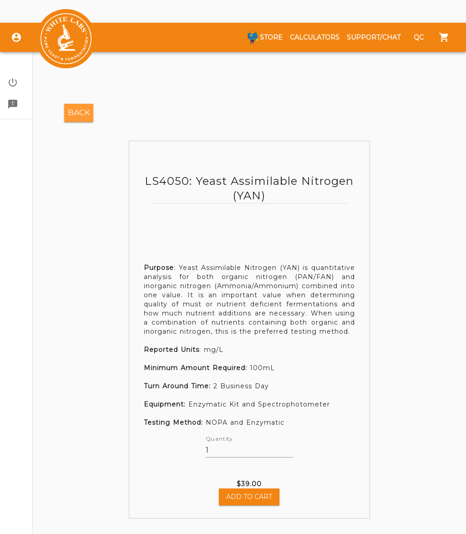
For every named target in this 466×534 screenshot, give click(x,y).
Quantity (219, 439)
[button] (16, 82)
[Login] (16, 37)
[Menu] (444, 37)
